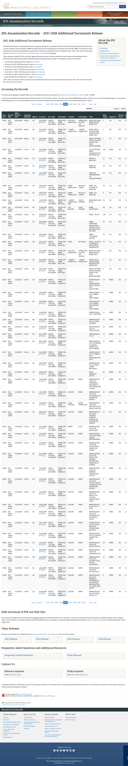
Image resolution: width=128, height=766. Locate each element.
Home (4, 25)
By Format (6, 720)
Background (104, 51)
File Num (62, 117)
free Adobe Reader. (25, 694)
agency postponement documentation (45, 634)
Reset (123, 109)
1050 (79, 104)
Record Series (121, 116)
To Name (71, 117)
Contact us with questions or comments (13, 705)
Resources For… (30, 714)
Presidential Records (9, 727)
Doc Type (51, 117)
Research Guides (51, 714)
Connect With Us (64, 747)
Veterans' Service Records (38, 14)
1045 (56, 104)
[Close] (125, 747)
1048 (70, 104)
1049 (74, 104)
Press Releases (74, 655)
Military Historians (29, 720)
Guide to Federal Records (52, 724)
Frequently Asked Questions (19, 655)
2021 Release (104, 639)
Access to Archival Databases (8, 730)
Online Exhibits (7, 737)
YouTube (67, 750)
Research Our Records (13, 14)
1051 (83, 104)
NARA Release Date (18, 115)
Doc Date (42, 117)
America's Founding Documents (115, 14)
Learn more (110, 762)
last (95, 104)
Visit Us (89, 14)
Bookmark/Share (112, 3)
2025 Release (11, 639)
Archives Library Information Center (11, 734)
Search (122, 6)
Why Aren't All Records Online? (51, 731)
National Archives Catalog (10, 724)
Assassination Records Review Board (110, 61)
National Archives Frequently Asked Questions (53, 720)
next (90, 104)
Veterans (26, 728)
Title (91, 117)
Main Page (103, 48)
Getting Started (49, 717)
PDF (41, 122)
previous (39, 104)
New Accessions (71, 720)
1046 (61, 104)
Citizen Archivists (99, 3)
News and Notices (71, 717)
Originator (113, 117)
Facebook (54, 750)
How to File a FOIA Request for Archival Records (53, 735)
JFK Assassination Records (31, 25)
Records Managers (29, 726)
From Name (82, 117)
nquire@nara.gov (15, 675)
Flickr (73, 750)
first (33, 104)
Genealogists (28, 717)
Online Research (10, 714)
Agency (35, 117)
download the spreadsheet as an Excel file (72, 95)
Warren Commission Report (110, 53)
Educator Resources (64, 14)
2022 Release (73, 639)
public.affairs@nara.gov (80, 675)
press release (34, 62)
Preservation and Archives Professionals (32, 723)
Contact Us (122, 3)
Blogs (70, 750)
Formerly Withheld (27, 116)
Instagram (61, 750)
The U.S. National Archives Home (26, 5)
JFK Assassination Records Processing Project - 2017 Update (28, 53)
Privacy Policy (56, 758)
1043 (47, 104)
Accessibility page (49, 696)
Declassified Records (51, 726)
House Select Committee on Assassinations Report (110, 57)
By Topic (5, 717)
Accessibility (47, 758)
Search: (89, 108)
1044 (52, 104)
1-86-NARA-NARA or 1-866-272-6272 (64, 763)
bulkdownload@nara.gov (94, 620)
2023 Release (42, 639)
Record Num (10, 116)
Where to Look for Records (53, 728)
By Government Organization (11, 722)
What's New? (71, 714)
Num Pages (105, 116)
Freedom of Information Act (69, 758)
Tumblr (64, 750)
